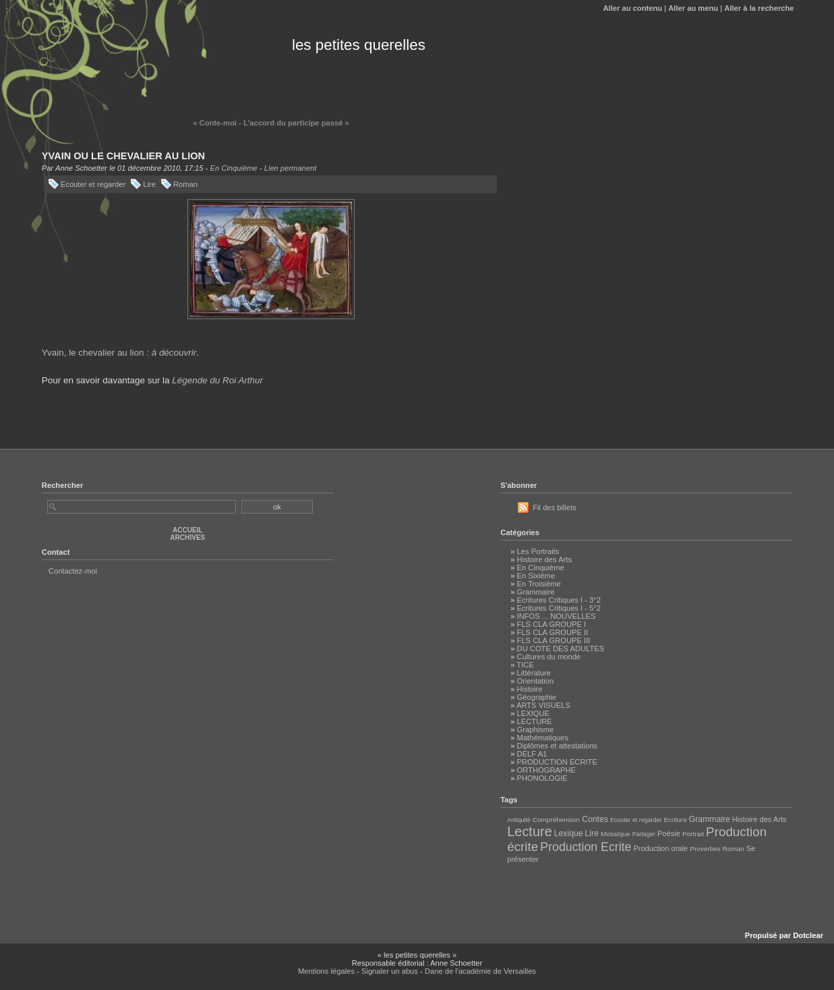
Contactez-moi (73, 571)
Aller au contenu (632, 8)
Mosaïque (615, 833)
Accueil (188, 530)
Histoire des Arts (544, 559)
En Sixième (536, 576)
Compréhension (556, 819)
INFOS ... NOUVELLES (556, 616)
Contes (595, 819)
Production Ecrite (585, 847)
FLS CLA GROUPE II (553, 632)
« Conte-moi (215, 123)
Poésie (668, 833)
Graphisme (535, 729)
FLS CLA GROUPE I (552, 624)
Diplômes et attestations (557, 746)
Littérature (534, 673)
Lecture (529, 831)
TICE (524, 665)
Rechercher (63, 485)
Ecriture (674, 819)
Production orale (660, 848)
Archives (187, 537)
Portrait (693, 833)
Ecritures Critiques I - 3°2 (559, 600)
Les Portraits (538, 551)
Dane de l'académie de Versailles (480, 971)
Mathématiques (543, 738)
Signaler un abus (389, 971)
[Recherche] (141, 507)
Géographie (536, 697)
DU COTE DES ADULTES (561, 648)
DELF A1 (532, 754)
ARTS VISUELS (543, 705)
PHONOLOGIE (542, 778)
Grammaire (536, 592)
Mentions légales (326, 971)
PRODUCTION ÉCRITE (557, 762)
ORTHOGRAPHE (546, 770)
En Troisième (539, 584)
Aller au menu (693, 8)
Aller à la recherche (759, 8)
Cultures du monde (549, 657)
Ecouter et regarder (93, 184)
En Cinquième (233, 168)
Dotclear (808, 935)
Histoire (530, 689)
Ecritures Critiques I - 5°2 (559, 608)
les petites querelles (358, 44)
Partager (643, 834)
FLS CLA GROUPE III (554, 640)
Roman (185, 184)
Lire (149, 184)
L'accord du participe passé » (296, 123)
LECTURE (534, 721)
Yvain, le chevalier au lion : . (120, 353)
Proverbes (705, 848)
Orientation (535, 681)
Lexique (568, 833)
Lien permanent (290, 168)
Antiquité (518, 820)
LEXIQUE (533, 713)
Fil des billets (554, 507)
